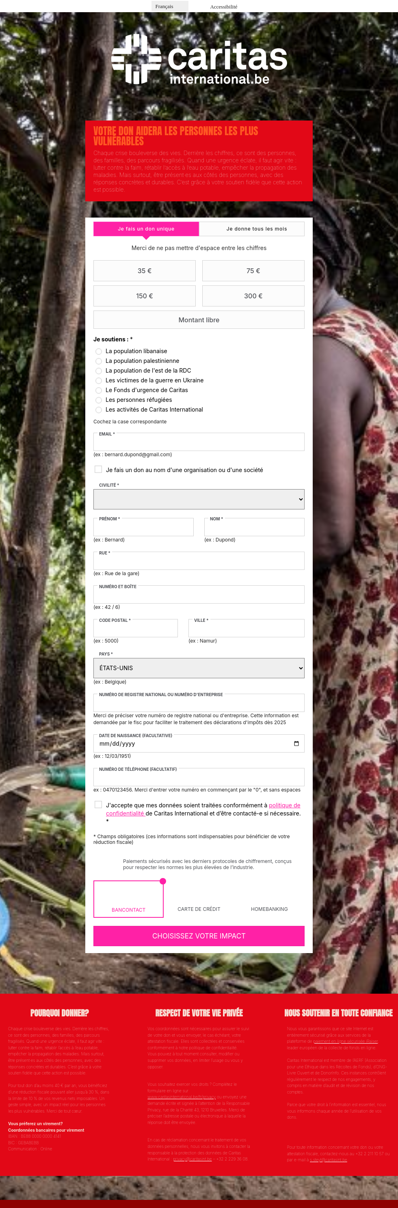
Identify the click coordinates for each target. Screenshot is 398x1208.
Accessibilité (223, 7)
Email (107, 433)
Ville (201, 620)
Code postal (115, 620)
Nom (216, 518)
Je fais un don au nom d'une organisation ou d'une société (185, 469)
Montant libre (158, 320)
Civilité (110, 485)
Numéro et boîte (118, 586)
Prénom (110, 518)
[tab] (146, 229)
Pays (106, 653)
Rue (105, 552)
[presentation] (146, 229)
